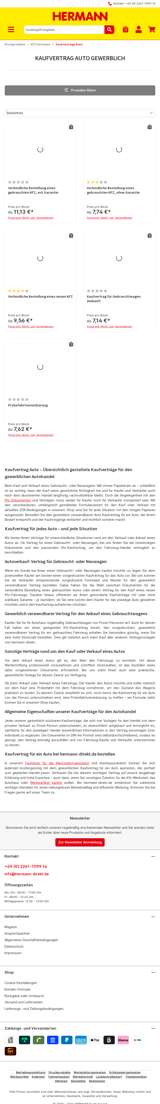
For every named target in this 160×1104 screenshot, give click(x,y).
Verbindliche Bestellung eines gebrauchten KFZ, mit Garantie (33, 190)
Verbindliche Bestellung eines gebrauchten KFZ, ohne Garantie (113, 190)
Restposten (97, 1081)
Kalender (38, 1076)
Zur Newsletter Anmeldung (80, 842)
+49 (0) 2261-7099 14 (26, 866)
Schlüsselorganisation (125, 1072)
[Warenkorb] (150, 29)
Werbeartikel (19, 1076)
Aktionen (61, 1081)
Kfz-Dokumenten (18, 500)
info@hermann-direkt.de (27, 874)
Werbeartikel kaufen (46, 783)
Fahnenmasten (59, 1076)
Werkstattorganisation (90, 1072)
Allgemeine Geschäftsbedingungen (31, 940)
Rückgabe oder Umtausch (24, 996)
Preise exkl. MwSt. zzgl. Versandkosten (31, 217)
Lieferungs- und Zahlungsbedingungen (34, 1009)
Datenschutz (14, 946)
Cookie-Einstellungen (21, 983)
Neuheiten (78, 1081)
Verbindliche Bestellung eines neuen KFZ (40, 296)
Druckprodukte (59, 1072)
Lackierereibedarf (109, 1076)
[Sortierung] (80, 113)
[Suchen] (109, 29)
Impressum (13, 953)
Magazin (11, 927)
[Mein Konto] (138, 29)
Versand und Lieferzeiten (24, 1002)
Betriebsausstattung (30, 1072)
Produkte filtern (80, 90)
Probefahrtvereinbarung (28, 405)
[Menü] (12, 29)
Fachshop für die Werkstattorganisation (57, 763)
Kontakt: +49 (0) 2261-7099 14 (134, 3)
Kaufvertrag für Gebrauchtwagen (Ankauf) (114, 298)
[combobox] (64, 29)
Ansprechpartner (17, 933)
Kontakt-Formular (18, 989)
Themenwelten (136, 1076)
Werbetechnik (83, 1076)
